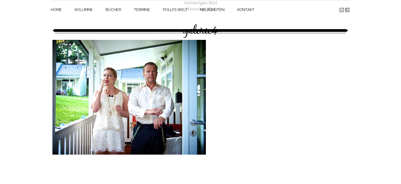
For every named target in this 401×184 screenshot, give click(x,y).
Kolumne (84, 9)
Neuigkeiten (212, 9)
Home (56, 9)
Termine (142, 9)
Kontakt (245, 9)
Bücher (113, 9)
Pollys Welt (175, 9)
